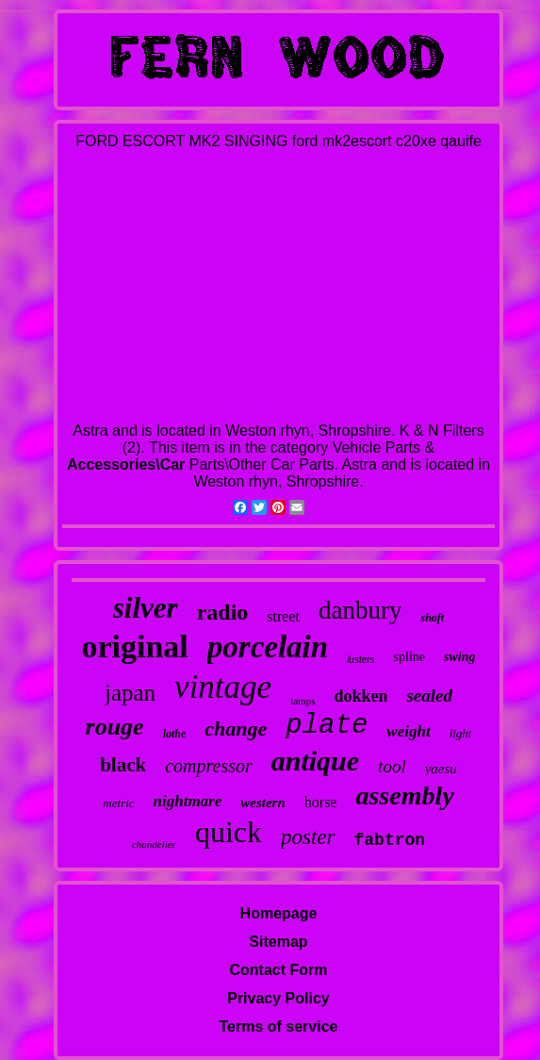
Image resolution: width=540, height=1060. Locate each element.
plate (327, 725)
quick (228, 832)
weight (408, 731)
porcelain (267, 647)
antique (315, 760)
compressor (209, 765)
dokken (360, 696)
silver (145, 607)
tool (392, 766)
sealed (429, 695)
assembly (404, 795)
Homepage (279, 913)
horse (320, 802)
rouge (115, 726)
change (236, 728)
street (283, 616)
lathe (175, 733)
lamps (302, 700)
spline (409, 657)
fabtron (390, 840)
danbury (360, 610)
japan (130, 692)
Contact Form (278, 970)
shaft (432, 617)
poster (308, 837)
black (123, 765)
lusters (360, 659)
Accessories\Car (126, 464)
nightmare (188, 801)
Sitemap (278, 942)
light (461, 733)
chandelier (154, 844)
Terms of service (278, 1027)
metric (118, 803)
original (134, 646)
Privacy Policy (278, 998)
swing (459, 657)
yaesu (441, 768)
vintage (222, 687)
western (263, 802)
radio (223, 612)
